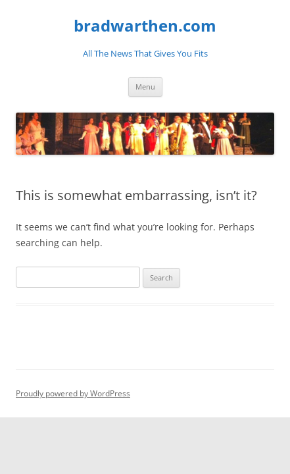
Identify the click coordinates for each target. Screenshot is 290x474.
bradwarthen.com (145, 26)
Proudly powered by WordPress (73, 393)
